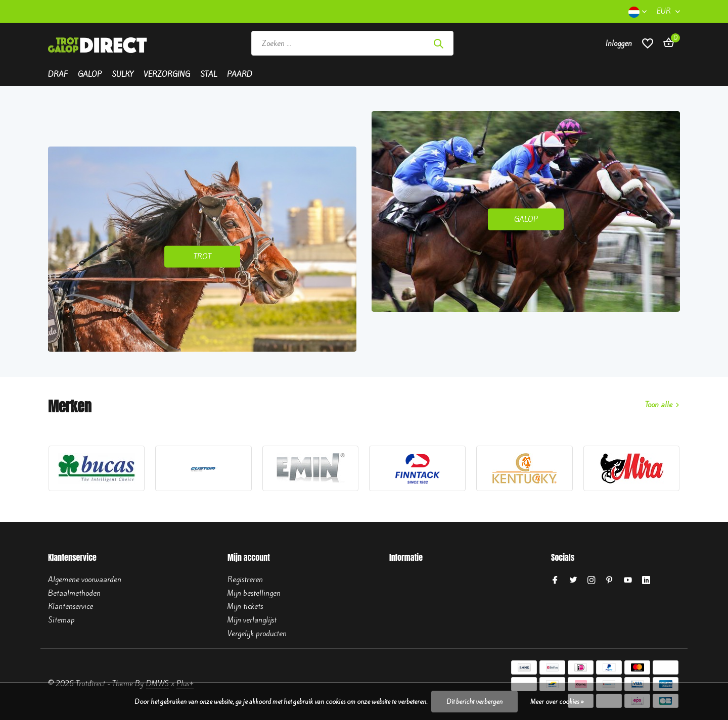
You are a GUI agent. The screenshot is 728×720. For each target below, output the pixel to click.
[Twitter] (573, 580)
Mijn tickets (245, 606)
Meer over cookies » (557, 701)
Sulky (122, 74)
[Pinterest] (610, 580)
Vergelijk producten (257, 634)
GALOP (526, 219)
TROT (202, 257)
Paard (239, 74)
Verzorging (167, 74)
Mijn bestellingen (254, 593)
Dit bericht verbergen (474, 701)
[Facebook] (555, 580)
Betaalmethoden (74, 593)
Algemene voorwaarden (84, 579)
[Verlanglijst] (647, 43)
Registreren (245, 579)
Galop (90, 74)
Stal (208, 74)
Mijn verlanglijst (252, 620)
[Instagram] (591, 580)
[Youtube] (628, 580)
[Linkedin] (646, 580)
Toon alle (658, 405)
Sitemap (61, 620)
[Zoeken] (352, 43)
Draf (58, 74)
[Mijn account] (619, 43)
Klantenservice (70, 606)
